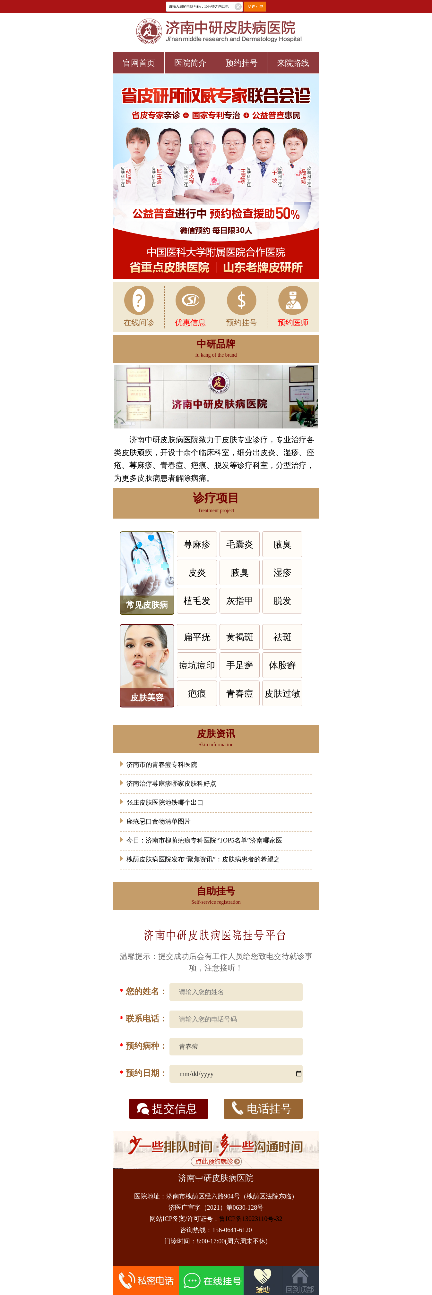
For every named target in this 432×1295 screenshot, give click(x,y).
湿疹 (282, 573)
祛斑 (282, 637)
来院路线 (293, 63)
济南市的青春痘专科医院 (161, 764)
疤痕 (197, 693)
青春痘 (239, 693)
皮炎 (197, 573)
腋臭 (282, 544)
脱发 (282, 601)
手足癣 (239, 665)
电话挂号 (262, 1108)
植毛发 (197, 601)
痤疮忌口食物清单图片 (158, 821)
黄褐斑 (239, 637)
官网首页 (139, 63)
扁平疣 (197, 637)
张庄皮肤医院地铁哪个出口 (164, 802)
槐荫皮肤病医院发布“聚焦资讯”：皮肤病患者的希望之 (203, 859)
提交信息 (167, 1109)
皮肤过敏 (282, 693)
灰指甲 (239, 601)
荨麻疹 (197, 544)
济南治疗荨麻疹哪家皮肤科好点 (171, 783)
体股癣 (282, 665)
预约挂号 (242, 63)
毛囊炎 (239, 544)
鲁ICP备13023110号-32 (250, 1218)
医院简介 (190, 63)
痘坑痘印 (197, 665)
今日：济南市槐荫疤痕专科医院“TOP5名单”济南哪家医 (204, 840)
